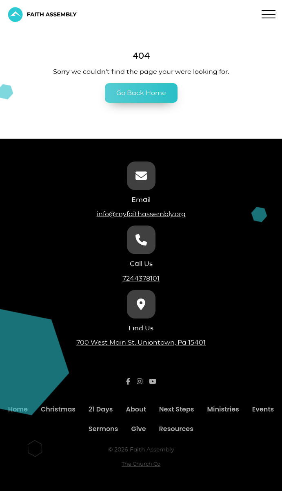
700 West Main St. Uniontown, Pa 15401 (141, 342)
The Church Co (141, 464)
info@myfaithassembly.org (141, 214)
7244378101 (141, 278)
